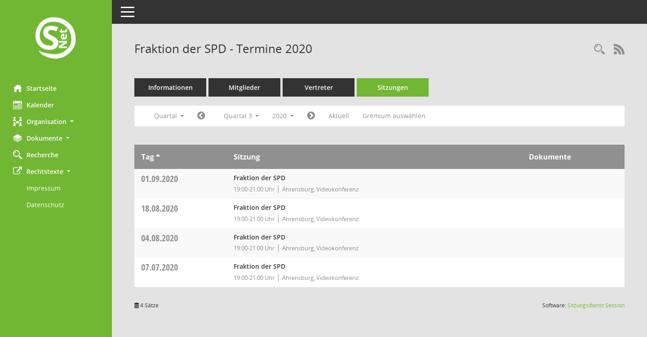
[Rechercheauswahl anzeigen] (599, 49)
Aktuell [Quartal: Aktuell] (339, 115)
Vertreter (319, 87)
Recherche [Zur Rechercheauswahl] (36, 154)
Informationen (171, 87)
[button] (56, 121)
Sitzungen (393, 87)
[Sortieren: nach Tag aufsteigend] (158, 157)
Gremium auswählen (394, 115)
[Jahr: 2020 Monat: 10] (311, 116)
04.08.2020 (160, 238)
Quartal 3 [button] (241, 115)
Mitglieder (245, 87)
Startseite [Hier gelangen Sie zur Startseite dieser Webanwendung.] (35, 88)
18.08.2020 (160, 208)
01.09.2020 (160, 179)
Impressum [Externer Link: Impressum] (44, 188)
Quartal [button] (169, 115)
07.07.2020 (160, 267)
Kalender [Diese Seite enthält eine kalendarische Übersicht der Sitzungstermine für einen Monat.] (33, 104)
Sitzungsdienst (596, 305)
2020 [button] (283, 115)
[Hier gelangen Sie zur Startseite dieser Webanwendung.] (56, 39)
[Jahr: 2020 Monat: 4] (201, 116)
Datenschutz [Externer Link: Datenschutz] (46, 204)
